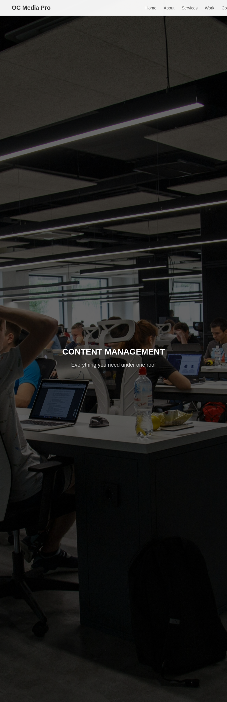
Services (190, 8)
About (169, 8)
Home (150, 8)
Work (209, 8)
